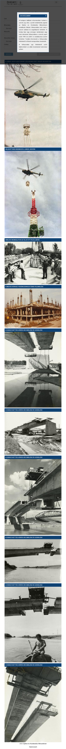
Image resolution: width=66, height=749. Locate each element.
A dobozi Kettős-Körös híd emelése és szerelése (23, 330)
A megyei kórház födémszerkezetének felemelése (24, 286)
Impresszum (33, 747)
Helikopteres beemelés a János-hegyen (20, 149)
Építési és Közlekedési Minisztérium (35, 744)
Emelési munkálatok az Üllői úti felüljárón (22, 240)
